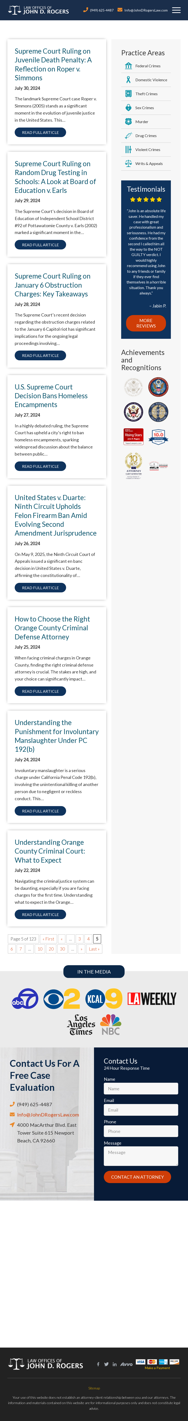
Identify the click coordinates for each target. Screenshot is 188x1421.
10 (39, 948)
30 (62, 948)
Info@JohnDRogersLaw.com (146, 10)
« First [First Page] (48, 938)
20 (51, 948)
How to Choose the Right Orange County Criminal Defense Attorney (52, 628)
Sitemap (94, 1388)
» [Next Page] (81, 948)
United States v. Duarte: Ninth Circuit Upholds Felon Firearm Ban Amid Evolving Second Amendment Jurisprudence (56, 515)
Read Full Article (40, 132)
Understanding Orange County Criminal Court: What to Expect (50, 851)
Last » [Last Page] (94, 948)
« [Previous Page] (62, 938)
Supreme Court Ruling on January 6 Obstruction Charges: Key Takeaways (53, 285)
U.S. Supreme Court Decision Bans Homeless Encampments (51, 396)
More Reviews (146, 323)
